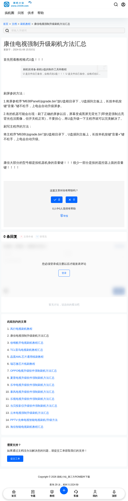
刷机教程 (25, 23)
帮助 (40, 13)
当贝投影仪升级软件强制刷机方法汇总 (33, 405)
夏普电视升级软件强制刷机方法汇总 (32, 377)
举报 (64, 215)
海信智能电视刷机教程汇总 (26, 426)
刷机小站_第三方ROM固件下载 (73, 476)
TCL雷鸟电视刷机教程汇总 (26, 349)
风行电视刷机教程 (21, 328)
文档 (14, 23)
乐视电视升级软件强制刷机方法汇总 (32, 398)
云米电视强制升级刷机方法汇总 (29, 412)
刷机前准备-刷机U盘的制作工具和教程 (45, 69)
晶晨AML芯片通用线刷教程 (27, 356)
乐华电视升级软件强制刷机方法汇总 (32, 384)
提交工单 (15, 458)
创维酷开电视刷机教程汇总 (26, 342)
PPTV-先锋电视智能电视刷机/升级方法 (34, 419)
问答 (21, 13)
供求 (31, 13)
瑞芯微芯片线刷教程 (22, 363)
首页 (5, 23)
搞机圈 (9, 13)
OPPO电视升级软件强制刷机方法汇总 (33, 370)
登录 (64, 273)
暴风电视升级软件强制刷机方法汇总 (32, 391)
